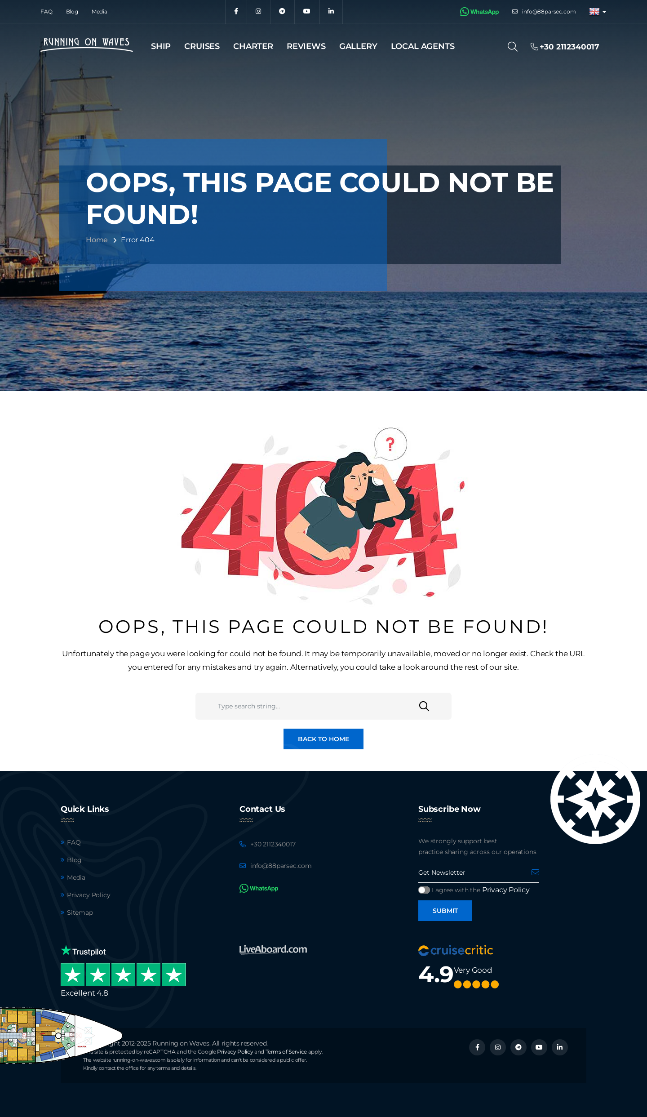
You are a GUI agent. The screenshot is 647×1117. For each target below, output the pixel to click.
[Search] (515, 47)
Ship (161, 46)
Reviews (306, 46)
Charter (253, 46)
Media (99, 11)
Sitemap (80, 912)
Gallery (358, 46)
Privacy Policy (89, 895)
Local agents (423, 46)
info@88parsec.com (549, 11)
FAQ (46, 11)
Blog (72, 11)
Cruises (202, 46)
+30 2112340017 (273, 844)
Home (97, 240)
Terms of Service (286, 1051)
